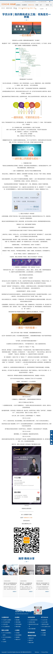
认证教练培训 (18, 6)
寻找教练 (37, 6)
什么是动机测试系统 (33, 619)
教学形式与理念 (45, 624)
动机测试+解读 (32, 622)
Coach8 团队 (44, 622)
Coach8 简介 (44, 619)
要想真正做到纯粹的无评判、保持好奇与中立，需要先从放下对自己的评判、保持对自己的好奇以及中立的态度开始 (10, 588)
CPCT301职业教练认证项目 (7, 638)
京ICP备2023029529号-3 (24, 652)
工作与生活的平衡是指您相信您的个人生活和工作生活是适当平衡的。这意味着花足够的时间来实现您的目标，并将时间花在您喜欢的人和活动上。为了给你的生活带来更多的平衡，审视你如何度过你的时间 (42, 588)
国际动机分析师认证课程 (33, 625)
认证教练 (44, 632)
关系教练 (18, 632)
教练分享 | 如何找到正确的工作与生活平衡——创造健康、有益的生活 (42, 584)
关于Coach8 (41, 6)
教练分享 (15, 8)
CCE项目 (4, 641)
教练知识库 (31, 638)
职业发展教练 (18, 634)
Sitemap (36, 652)
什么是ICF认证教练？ (7, 619)
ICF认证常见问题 (6, 622)
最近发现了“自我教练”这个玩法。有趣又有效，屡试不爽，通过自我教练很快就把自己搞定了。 (26, 588)
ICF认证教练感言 (6, 626)
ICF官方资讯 (5, 624)
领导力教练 (18, 622)
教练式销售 (18, 626)
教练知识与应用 (31, 6)
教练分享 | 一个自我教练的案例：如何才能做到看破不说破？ (26, 584)
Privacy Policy (43, 652)
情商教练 (18, 637)
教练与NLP (18, 639)
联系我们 (47, 6)
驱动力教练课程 (32, 628)
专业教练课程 (24, 6)
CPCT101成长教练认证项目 (7, 633)
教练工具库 (31, 642)
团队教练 (18, 619)
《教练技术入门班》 (28, 517)
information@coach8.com (31, 1)
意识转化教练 (18, 624)
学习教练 (44, 634)
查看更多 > (15, 591)
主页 (4, 8)
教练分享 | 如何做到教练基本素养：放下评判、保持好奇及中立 (10, 584)
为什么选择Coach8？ (46, 626)
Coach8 (8, 652)
